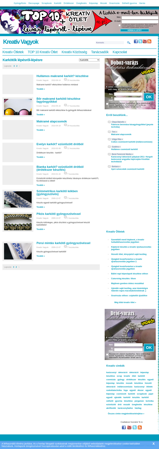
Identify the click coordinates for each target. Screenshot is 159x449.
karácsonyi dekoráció (117, 372)
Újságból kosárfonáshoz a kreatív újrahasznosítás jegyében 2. (126, 260)
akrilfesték (111, 408)
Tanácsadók (99, 52)
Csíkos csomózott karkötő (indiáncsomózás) (131, 142)
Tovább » (41, 89)
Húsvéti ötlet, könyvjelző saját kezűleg (129, 254)
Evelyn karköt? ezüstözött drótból (60, 144)
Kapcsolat (120, 52)
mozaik (126, 404)
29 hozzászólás (73, 126)
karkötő (145, 397)
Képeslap (93, 3)
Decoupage (33, 3)
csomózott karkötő (125, 394)
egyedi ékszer (136, 390)
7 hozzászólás (73, 174)
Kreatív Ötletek (13, 52)
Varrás (142, 3)
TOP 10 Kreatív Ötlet (42, 52)
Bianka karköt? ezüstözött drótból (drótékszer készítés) (60, 168)
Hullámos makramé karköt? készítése (62, 76)
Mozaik (103, 3)
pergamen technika (144, 401)
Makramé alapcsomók (52, 121)
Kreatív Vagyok (20, 41)
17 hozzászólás (73, 106)
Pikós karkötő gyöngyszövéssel (59, 214)
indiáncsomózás (124, 387)
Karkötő (57, 3)
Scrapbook (47, 3)
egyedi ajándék (114, 397)
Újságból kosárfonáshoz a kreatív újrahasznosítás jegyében (126, 267)
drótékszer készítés (136, 379)
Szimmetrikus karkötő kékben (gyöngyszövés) (57, 193)
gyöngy (120, 379)
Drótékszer (69, 3)
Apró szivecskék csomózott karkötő (127, 169)
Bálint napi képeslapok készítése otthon (129, 274)
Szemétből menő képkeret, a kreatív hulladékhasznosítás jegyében (127, 241)
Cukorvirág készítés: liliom (123, 278)
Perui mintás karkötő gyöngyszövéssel (63, 243)
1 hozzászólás (73, 218)
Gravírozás (114, 3)
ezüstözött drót (114, 404)
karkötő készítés (131, 397)
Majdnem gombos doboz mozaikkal (127, 283)
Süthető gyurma (129, 3)
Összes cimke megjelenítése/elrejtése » (126, 414)
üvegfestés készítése (142, 404)
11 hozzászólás (73, 148)
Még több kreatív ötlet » (125, 302)
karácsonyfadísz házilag (129, 408)
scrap (119, 376)
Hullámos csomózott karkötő (124, 149)
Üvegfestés (81, 3)
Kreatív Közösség (74, 52)
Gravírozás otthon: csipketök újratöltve (129, 295)
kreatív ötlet (130, 376)
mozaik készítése (134, 383)
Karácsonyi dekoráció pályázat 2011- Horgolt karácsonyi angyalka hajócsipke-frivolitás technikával (132, 159)
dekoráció (134, 372)
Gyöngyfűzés (20, 3)
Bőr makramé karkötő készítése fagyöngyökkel (58, 100)
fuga (126, 390)
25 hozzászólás (73, 80)
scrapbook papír (145, 394)
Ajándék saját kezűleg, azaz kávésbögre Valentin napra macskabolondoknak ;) (129, 289)
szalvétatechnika (114, 390)
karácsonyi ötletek (143, 387)
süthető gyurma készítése (119, 401)
